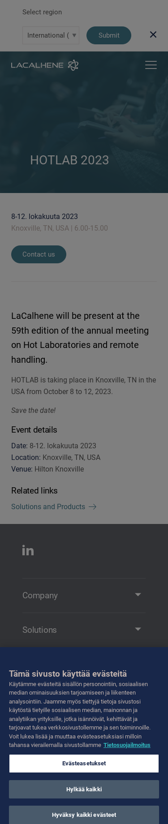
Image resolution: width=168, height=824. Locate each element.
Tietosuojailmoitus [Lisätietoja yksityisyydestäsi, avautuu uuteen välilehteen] (127, 750)
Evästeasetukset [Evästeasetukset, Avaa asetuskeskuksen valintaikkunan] (84, 768)
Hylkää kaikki (84, 794)
